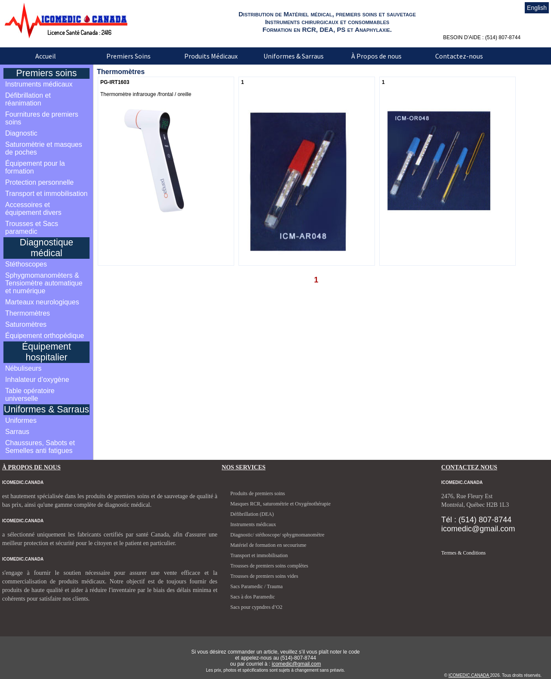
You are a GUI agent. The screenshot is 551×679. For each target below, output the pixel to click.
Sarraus (17, 431)
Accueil (45, 56)
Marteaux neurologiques (42, 302)
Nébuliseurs (23, 368)
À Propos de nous (376, 56)
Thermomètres (27, 313)
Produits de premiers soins (257, 493)
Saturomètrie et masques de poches (43, 148)
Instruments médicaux (39, 84)
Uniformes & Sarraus (293, 56)
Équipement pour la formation (35, 167)
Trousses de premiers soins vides (264, 576)
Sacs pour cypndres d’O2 (256, 607)
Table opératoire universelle (30, 394)
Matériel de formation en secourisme (268, 545)
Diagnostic (21, 133)
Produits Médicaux (211, 56)
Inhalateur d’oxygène (37, 379)
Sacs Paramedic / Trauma (256, 586)
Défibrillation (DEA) (252, 514)
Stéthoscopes (26, 264)
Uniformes (21, 420)
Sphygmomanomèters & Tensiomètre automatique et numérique (44, 283)
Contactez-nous (459, 56)
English (537, 7)
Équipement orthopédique (44, 335)
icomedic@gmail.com (296, 664)
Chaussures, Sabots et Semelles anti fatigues (40, 446)
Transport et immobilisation (46, 193)
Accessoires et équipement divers (33, 208)
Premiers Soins (128, 56)
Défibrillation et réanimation (28, 99)
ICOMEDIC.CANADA (469, 675)
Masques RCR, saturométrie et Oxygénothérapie (280, 504)
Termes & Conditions (463, 553)
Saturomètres (25, 324)
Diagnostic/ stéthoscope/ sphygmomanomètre (277, 535)
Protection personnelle (39, 182)
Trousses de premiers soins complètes (269, 566)
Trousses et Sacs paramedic (31, 227)
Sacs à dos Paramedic (252, 597)
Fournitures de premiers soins (41, 118)
